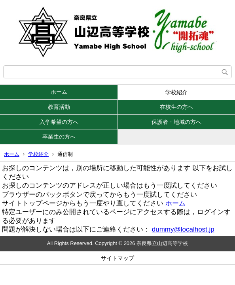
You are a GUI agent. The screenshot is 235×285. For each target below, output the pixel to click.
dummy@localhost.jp (183, 229)
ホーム (59, 92)
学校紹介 (176, 92)
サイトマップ (117, 258)
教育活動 (59, 107)
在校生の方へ (176, 107)
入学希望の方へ (59, 122)
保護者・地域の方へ (176, 122)
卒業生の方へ (59, 136)
